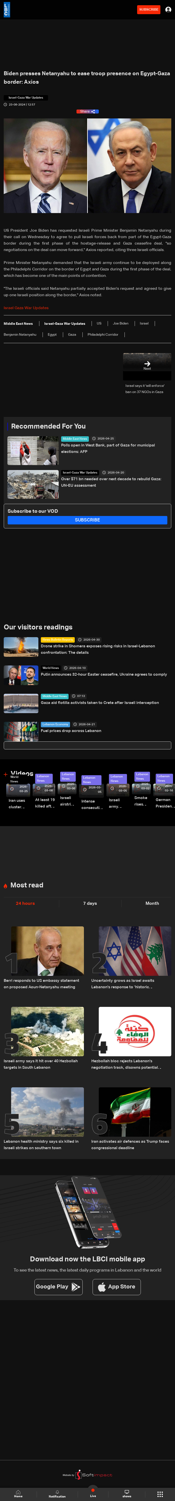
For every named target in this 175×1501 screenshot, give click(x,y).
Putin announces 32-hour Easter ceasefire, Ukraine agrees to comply (104, 675)
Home (18, 1494)
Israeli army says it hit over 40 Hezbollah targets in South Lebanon (41, 1064)
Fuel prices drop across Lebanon (71, 731)
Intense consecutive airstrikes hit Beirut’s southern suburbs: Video (92, 805)
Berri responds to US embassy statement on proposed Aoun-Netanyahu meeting (41, 984)
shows (127, 1494)
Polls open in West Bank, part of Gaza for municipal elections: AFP (108, 448)
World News (51, 668)
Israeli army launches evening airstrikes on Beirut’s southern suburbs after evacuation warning (119, 804)
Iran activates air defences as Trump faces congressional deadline (130, 1145)
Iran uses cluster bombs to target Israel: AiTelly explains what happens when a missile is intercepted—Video (19, 804)
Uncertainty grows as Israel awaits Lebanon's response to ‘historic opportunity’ (122, 984)
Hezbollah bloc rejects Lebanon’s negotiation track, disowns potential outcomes (124, 1065)
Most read (26, 885)
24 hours (25, 903)
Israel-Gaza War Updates (80, 472)
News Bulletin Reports (58, 639)
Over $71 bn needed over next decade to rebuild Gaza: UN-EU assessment (111, 482)
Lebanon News (43, 778)
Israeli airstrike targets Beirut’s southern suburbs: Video (68, 802)
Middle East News (75, 439)
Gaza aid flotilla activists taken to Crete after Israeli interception (100, 703)
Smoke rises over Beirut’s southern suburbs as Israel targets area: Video (142, 802)
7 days (90, 903)
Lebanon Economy (55, 724)
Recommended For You (48, 426)
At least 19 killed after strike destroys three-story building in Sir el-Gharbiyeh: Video (45, 804)
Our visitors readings (38, 627)
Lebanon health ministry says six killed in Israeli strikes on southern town (41, 1145)
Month (152, 903)
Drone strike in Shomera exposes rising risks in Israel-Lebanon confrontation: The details (98, 649)
